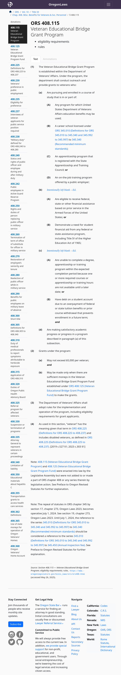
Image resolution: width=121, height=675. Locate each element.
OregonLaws (58, 4)
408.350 (18, 481)
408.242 (17, 191)
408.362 (16, 513)
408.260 (18, 242)
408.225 (18, 69)
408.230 (17, 87)
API (73, 624)
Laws (103, 625)
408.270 (18, 263)
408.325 (17, 409)
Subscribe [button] (15, 624)
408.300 (15, 317)
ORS (17, 11)
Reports (75, 637)
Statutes (105, 615)
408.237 (17, 121)
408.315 (17, 375)
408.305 (18, 329)
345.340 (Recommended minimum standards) (70, 144)
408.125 (18, 53)
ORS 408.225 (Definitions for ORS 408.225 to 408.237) (65, 442)
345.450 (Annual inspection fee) (66, 545)
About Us (76, 619)
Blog (74, 614)
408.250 (17, 217)
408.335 (17, 446)
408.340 (17, 465)
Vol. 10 (25, 11)
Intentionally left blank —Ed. (61, 189)
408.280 (18, 281)
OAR (103, 629)
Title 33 (35, 11)
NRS (103, 620)
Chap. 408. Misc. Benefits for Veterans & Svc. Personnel (39, 14)
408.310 (18, 353)
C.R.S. (104, 610)
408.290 (17, 301)
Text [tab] (35, 59)
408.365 (17, 530)
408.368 (18, 550)
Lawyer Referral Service (48, 623)
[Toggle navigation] (108, 4)
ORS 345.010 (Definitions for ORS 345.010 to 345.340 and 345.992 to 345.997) (74, 135)
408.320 (18, 390)
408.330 (18, 426)
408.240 (18, 167)
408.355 (18, 499)
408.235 (17, 102)
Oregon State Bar (50, 605)
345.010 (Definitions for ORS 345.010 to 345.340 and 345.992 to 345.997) (61, 540)
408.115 (17, 34)
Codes (104, 605)
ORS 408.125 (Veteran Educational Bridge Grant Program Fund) (70, 390)
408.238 (18, 143)
